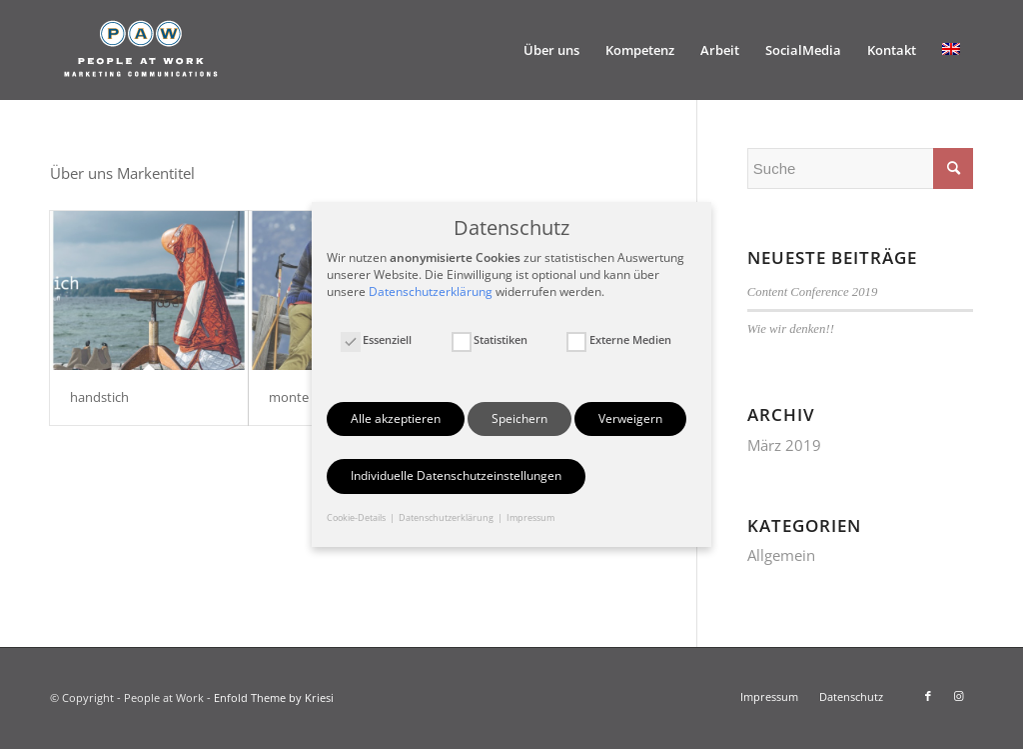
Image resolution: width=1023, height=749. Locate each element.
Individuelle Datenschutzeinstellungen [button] (456, 475)
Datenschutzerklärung (431, 291)
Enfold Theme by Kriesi (274, 697)
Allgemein (781, 555)
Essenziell (376, 340)
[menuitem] (551, 50)
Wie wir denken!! (790, 329)
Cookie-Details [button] (357, 517)
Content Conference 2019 (812, 292)
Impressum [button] (530, 517)
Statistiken (489, 340)
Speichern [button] (519, 418)
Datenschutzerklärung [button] (447, 517)
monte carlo (305, 397)
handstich (99, 397)
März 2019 (784, 445)
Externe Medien (618, 340)
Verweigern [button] (630, 418)
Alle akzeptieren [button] (396, 418)
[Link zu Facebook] (928, 696)
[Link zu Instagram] (958, 696)
